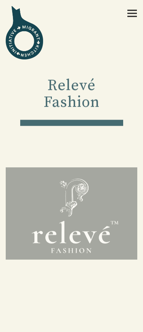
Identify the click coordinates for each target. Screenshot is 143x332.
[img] (71, 214)
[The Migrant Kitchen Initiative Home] (32, 32)
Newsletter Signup (71, 322)
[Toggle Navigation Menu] (132, 13)
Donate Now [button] (71, 303)
